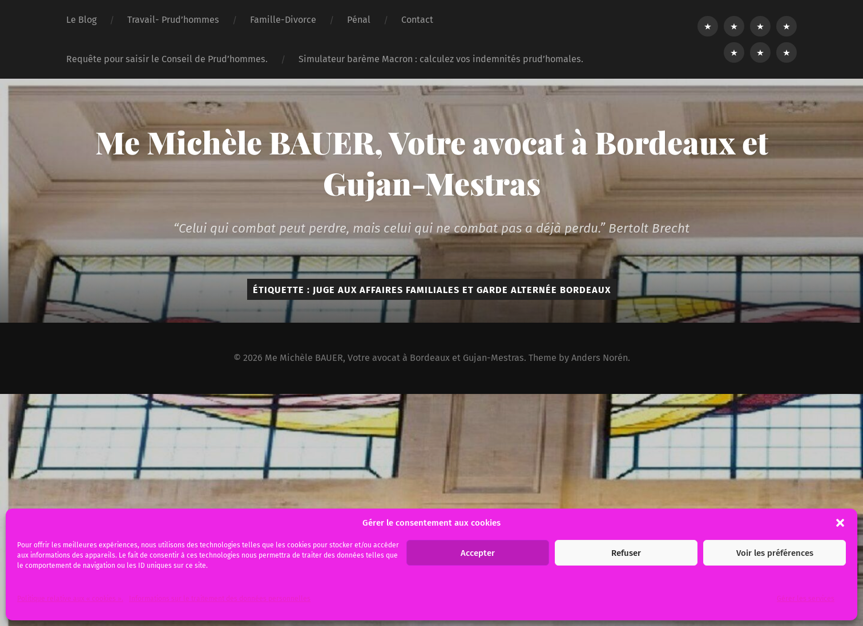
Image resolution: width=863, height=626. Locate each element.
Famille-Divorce (283, 19)
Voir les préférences (774, 553)
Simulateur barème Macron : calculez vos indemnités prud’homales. (441, 59)
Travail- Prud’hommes (173, 19)
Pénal (358, 19)
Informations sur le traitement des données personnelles (219, 599)
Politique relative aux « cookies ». (70, 599)
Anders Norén (599, 357)
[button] (840, 523)
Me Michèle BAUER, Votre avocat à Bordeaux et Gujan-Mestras (431, 162)
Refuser (626, 553)
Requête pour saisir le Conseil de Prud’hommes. (167, 59)
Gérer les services (805, 599)
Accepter (478, 553)
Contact (417, 19)
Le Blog (81, 19)
